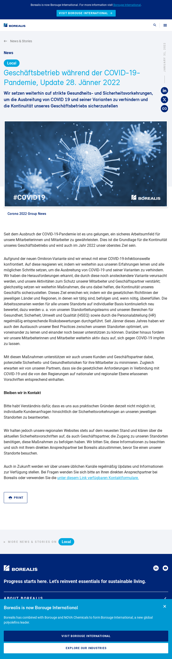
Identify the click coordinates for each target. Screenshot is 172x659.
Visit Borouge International (86, 636)
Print (16, 498)
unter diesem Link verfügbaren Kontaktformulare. (98, 478)
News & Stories (18, 41)
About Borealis (85, 598)
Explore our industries (86, 648)
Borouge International (127, 5)
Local (11, 63)
